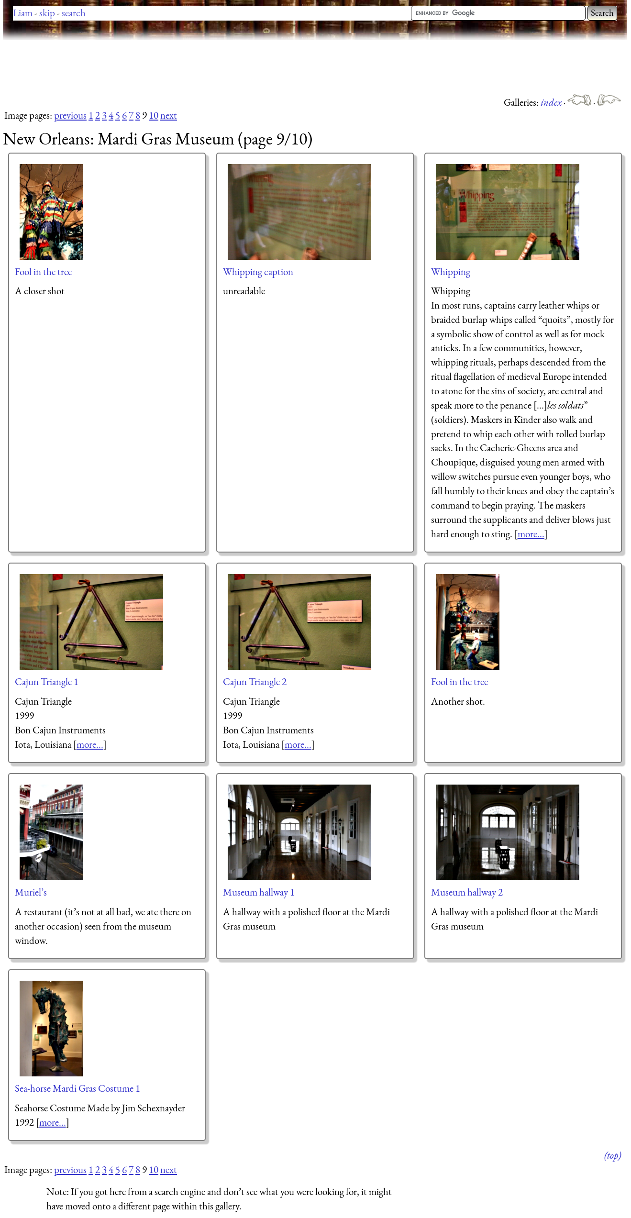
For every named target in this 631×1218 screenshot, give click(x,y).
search (74, 12)
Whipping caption (258, 271)
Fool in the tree (43, 271)
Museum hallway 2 (467, 892)
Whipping (450, 271)
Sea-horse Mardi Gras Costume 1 (77, 1088)
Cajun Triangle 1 (46, 681)
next (168, 115)
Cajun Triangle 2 (255, 681)
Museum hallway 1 (259, 892)
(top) (612, 1155)
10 (153, 115)
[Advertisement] (177, 67)
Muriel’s (31, 892)
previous (70, 115)
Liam (23, 12)
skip (47, 12)
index (552, 102)
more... (531, 533)
